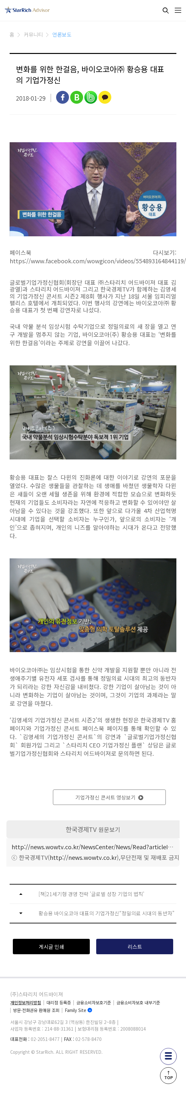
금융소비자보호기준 (93, 1003)
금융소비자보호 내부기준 (138, 1003)
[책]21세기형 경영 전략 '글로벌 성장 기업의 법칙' (91, 894)
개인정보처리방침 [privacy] (25, 1003)
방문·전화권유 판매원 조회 (36, 1010)
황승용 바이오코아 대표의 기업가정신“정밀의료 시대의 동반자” (106, 913)
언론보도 (62, 34)
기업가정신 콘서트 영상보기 (109, 797)
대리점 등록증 (58, 1003)
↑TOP (168, 1075)
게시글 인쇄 (51, 946)
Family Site (75, 1010)
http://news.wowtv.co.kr (83, 857)
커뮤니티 (33, 34)
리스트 (135, 946)
